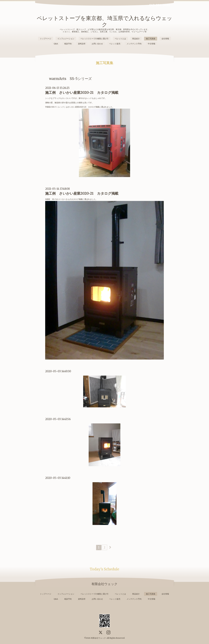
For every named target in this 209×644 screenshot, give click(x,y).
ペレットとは (120, 38)
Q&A (56, 43)
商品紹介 (136, 38)
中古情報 (151, 43)
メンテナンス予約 (134, 43)
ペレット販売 (114, 43)
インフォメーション (65, 38)
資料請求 (81, 43)
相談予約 (68, 43)
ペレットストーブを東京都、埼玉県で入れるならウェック (104, 21)
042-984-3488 (159, 5)
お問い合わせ (97, 43)
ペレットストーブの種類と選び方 (94, 38)
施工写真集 (150, 38)
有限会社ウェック (98, 638)
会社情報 (165, 38)
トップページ (45, 38)
